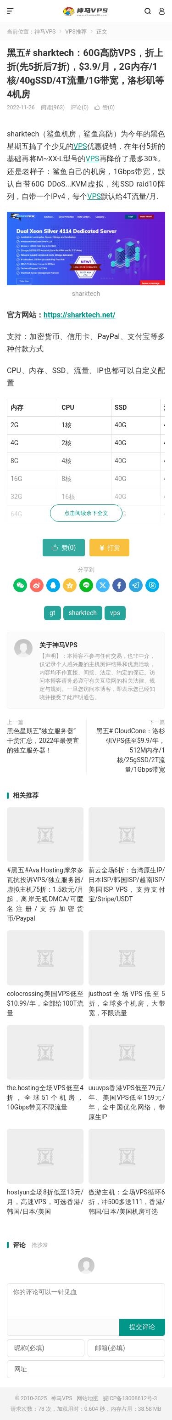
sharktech (83, 613)
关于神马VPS (58, 645)
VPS (80, 146)
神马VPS (86, 11)
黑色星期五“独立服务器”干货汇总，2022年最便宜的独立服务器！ (43, 740)
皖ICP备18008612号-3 (130, 1398)
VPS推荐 (75, 31)
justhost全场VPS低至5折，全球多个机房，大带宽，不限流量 (127, 1003)
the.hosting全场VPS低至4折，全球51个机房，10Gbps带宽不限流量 (45, 1097)
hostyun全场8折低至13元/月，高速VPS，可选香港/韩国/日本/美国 (45, 1201)
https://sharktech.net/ (80, 315)
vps (115, 613)
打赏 (109, 547)
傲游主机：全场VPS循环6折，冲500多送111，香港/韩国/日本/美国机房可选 (127, 1201)
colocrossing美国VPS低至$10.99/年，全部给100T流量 (45, 1003)
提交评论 (142, 1326)
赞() (104, 107)
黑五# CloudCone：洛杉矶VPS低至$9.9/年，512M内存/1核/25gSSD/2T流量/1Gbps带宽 (130, 750)
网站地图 (88, 1398)
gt (52, 613)
